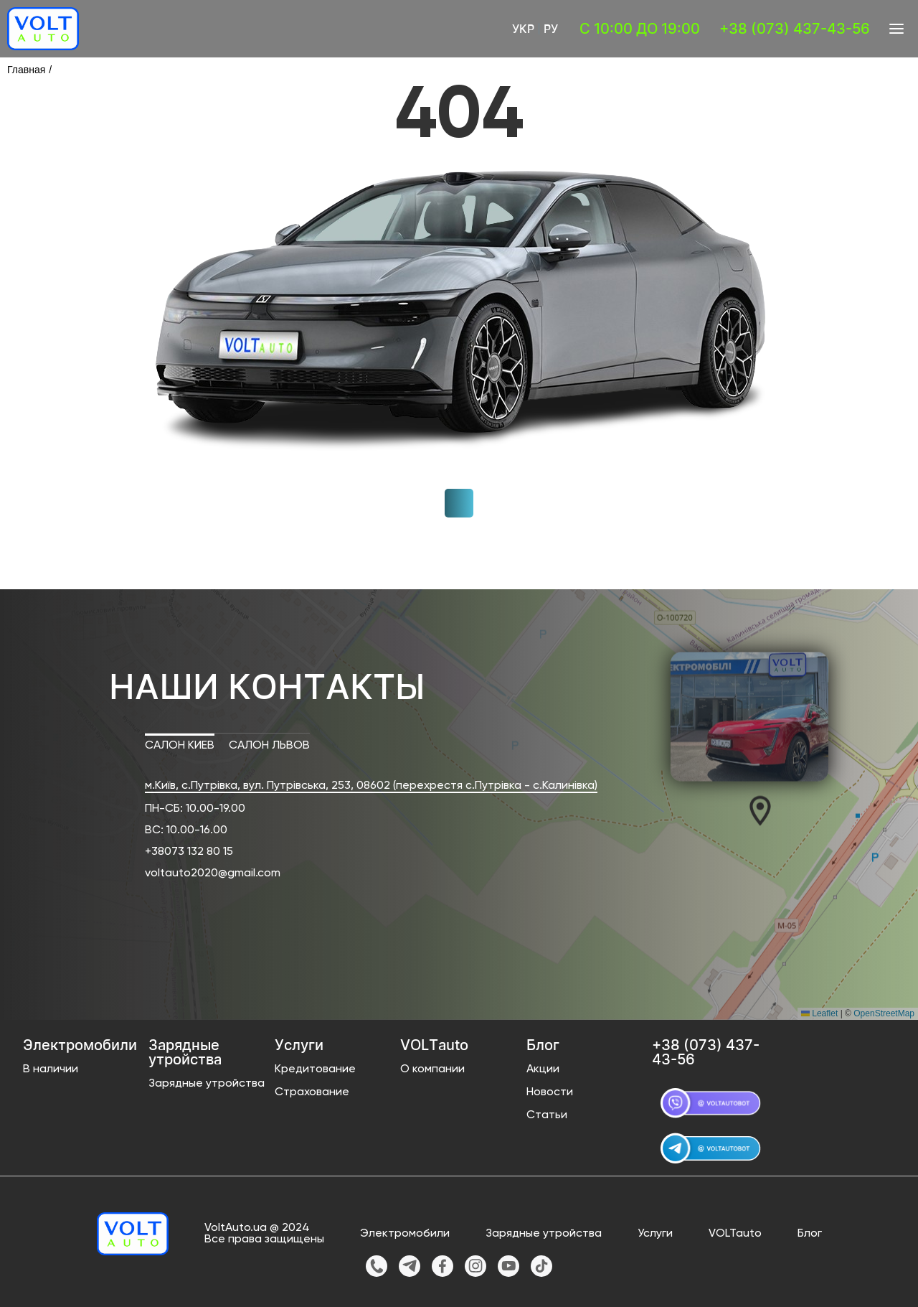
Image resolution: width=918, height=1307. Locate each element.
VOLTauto (735, 1234)
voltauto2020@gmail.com (212, 873)
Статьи (546, 1115)
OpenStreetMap (883, 1013)
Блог (810, 1234)
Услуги (655, 1234)
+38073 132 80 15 (189, 852)
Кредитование (315, 1069)
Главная (26, 70)
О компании (432, 1069)
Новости (549, 1092)
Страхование (312, 1092)
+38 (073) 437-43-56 (794, 29)
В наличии (50, 1069)
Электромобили (405, 1234)
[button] (748, 810)
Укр (523, 28)
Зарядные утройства (206, 1084)
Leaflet (819, 1013)
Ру (551, 28)
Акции (542, 1069)
